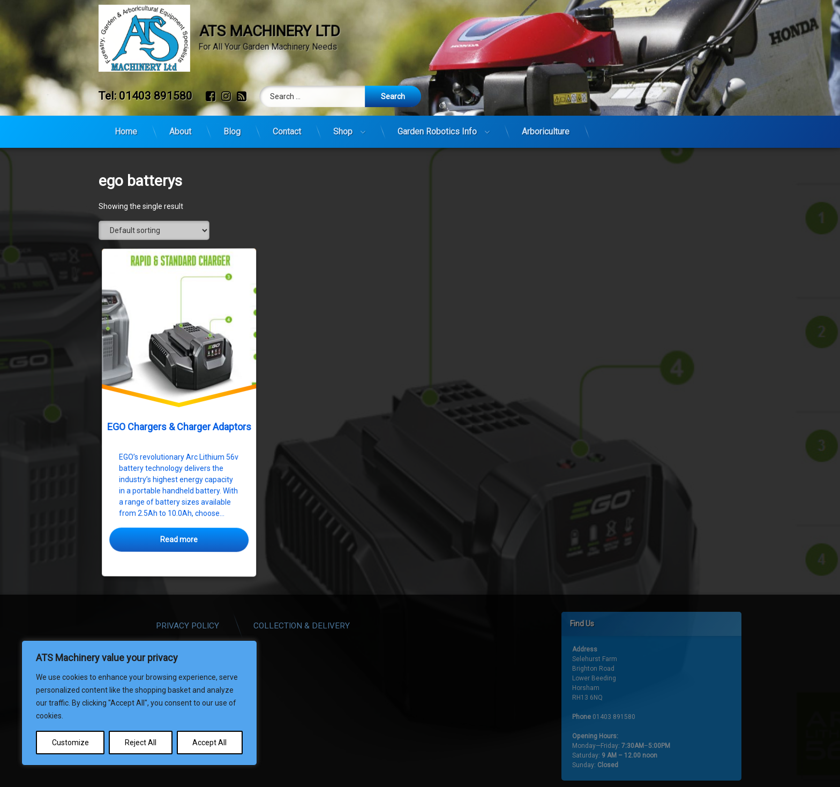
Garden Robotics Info (437, 125)
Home (126, 125)
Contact (287, 125)
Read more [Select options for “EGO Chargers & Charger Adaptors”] (179, 540)
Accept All (209, 742)
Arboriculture (545, 125)
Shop (342, 125)
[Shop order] (154, 230)
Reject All (140, 742)
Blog (232, 125)
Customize (70, 742)
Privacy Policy (257, 620)
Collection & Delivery (371, 620)
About (180, 125)
